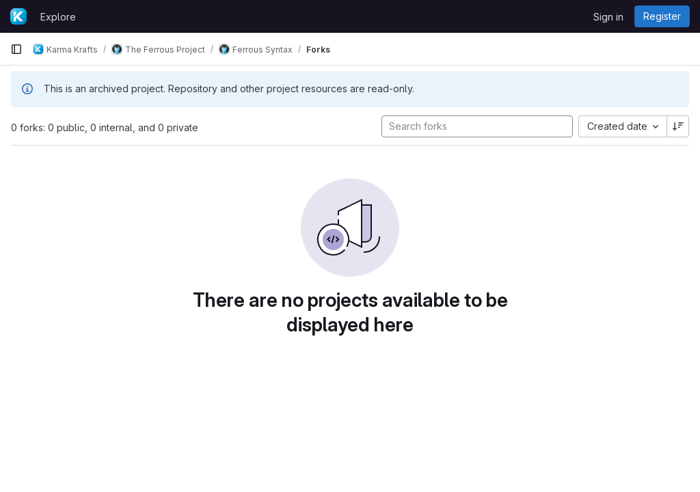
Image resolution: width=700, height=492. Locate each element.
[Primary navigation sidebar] (16, 49)
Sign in (608, 17)
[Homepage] (18, 16)
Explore (58, 17)
